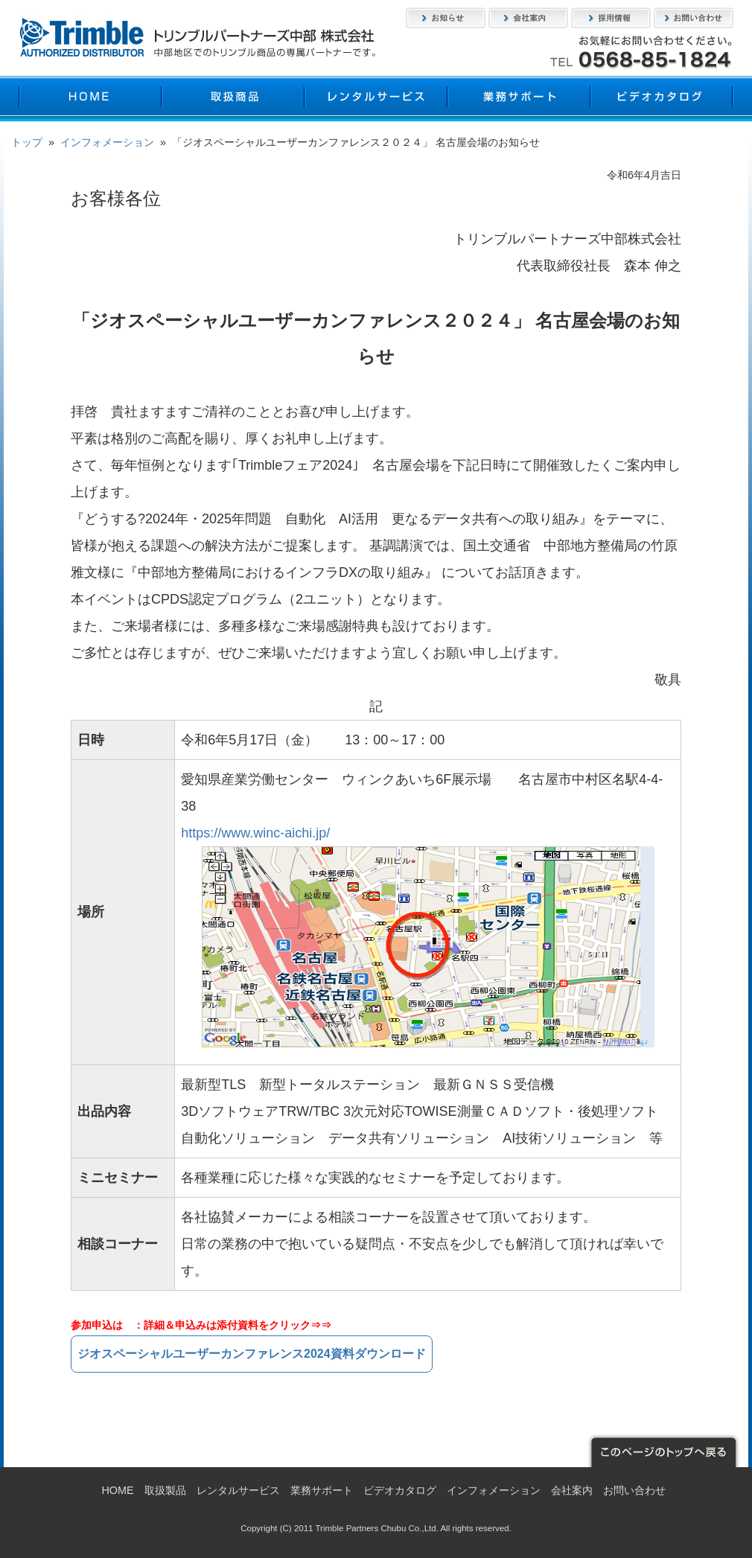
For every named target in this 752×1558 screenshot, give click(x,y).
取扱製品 (233, 98)
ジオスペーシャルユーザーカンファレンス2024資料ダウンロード (251, 1353)
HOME (90, 98)
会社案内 (528, 17)
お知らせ (445, 17)
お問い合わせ (693, 17)
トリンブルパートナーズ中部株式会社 (197, 37)
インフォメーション (107, 142)
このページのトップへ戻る (662, 1450)
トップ (26, 142)
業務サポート (518, 98)
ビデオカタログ (661, 98)
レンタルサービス (376, 98)
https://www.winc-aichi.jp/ (255, 833)
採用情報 (611, 17)
